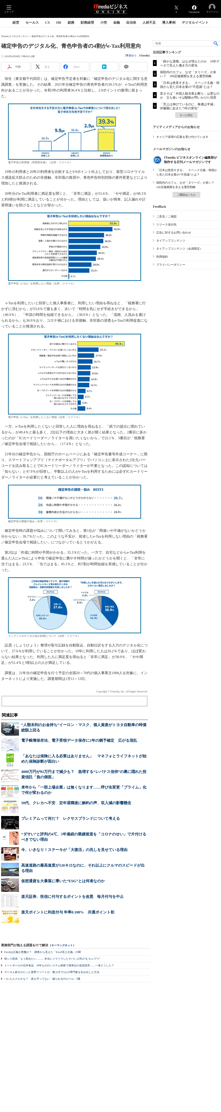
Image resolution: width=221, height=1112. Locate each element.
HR (58, 22)
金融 (116, 22)
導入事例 (168, 22)
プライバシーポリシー (170, 264)
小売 (103, 22)
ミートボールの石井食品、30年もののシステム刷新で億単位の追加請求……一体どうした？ (59, 965)
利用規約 (162, 256)
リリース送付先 (166, 224)
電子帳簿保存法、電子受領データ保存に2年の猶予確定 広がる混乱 (79, 740)
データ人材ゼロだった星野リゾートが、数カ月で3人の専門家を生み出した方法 (51, 972)
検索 (216, 43)
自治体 (131, 22)
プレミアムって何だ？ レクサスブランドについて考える (70, 818)
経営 (16, 22)
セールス (32, 22)
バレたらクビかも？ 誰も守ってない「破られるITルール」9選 (42, 978)
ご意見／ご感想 (166, 216)
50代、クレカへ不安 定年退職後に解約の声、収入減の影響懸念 (76, 803)
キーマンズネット (62, 945)
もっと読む (186, 115)
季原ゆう (131, 55)
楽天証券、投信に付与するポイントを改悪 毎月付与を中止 (72, 897)
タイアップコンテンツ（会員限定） (179, 248)
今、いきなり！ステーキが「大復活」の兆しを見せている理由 (74, 850)
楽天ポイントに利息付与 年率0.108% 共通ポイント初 (67, 912)
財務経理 (87, 22)
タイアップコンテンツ (170, 240)
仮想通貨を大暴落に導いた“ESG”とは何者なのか (63, 881)
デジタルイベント (195, 22)
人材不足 (149, 22)
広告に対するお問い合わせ (173, 232)
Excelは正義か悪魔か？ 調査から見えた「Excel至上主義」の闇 (42, 952)
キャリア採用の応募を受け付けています (182, 137)
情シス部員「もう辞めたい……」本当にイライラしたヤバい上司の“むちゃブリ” (52, 958)
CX (47, 22)
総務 (71, 22)
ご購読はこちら (186, 194)
